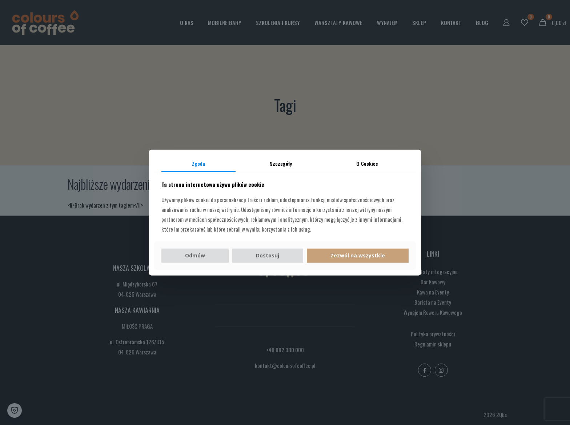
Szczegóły (281, 163)
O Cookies (367, 163)
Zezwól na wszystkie (357, 255)
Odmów (195, 255)
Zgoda (198, 163)
